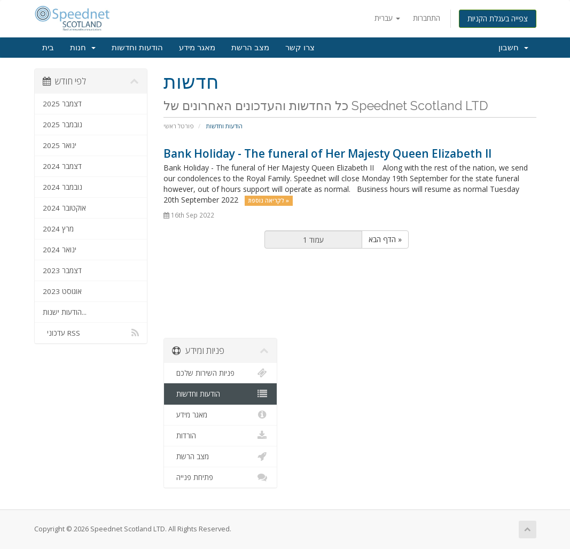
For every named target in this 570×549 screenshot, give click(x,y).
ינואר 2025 (59, 145)
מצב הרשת (250, 47)
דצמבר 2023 (62, 270)
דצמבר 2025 (62, 104)
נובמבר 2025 (62, 124)
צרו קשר (300, 47)
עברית (387, 18)
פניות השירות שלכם (220, 373)
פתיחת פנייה (220, 477)
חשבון (513, 47)
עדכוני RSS (91, 333)
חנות (83, 47)
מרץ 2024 (58, 229)
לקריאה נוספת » (268, 200)
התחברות (426, 18)
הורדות (220, 435)
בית (48, 47)
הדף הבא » (385, 239)
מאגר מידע (197, 47)
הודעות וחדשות (137, 47)
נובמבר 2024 (62, 187)
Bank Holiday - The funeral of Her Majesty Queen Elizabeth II (327, 153)
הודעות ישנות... (65, 312)
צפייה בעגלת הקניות (497, 18)
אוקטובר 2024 (64, 208)
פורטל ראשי (178, 126)
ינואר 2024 (59, 249)
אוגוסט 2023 (62, 291)
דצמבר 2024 (62, 166)
